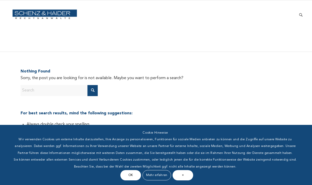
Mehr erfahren (156, 175)
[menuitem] (301, 26)
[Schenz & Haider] (44, 26)
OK (130, 175)
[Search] (301, 26)
